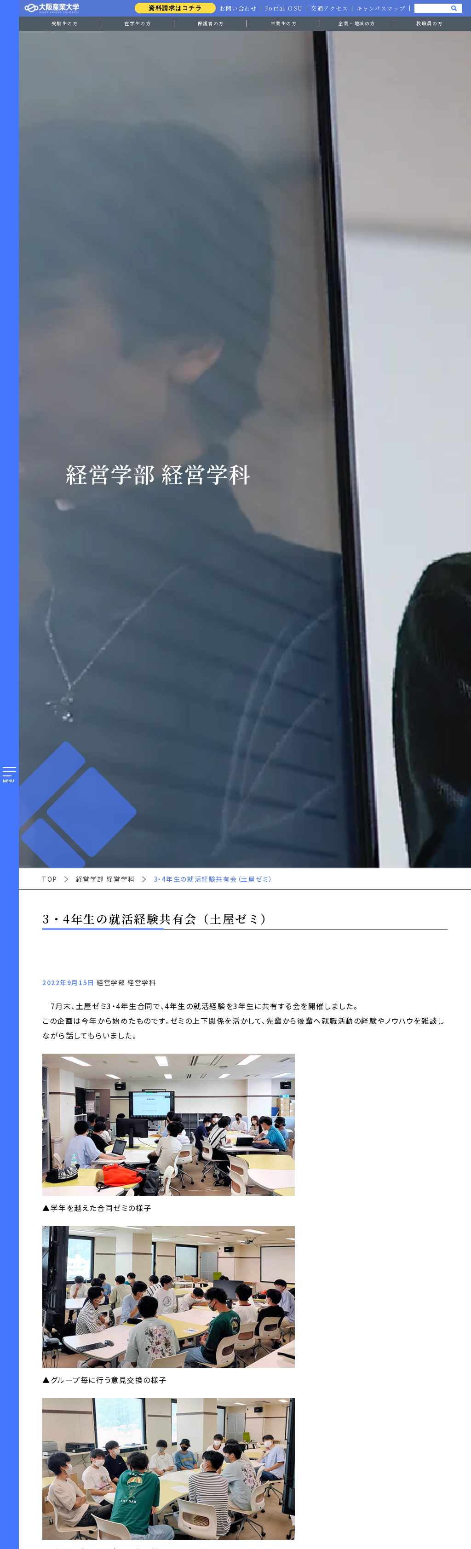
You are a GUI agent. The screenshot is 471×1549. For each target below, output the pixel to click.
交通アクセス (329, 8)
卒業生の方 (283, 23)
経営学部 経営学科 (105, 879)
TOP (49, 879)
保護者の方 (210, 23)
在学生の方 (137, 23)
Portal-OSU (283, 8)
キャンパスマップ (380, 8)
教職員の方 (429, 23)
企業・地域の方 (356, 23)
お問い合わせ (237, 8)
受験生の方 (65, 23)
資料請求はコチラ (174, 8)
